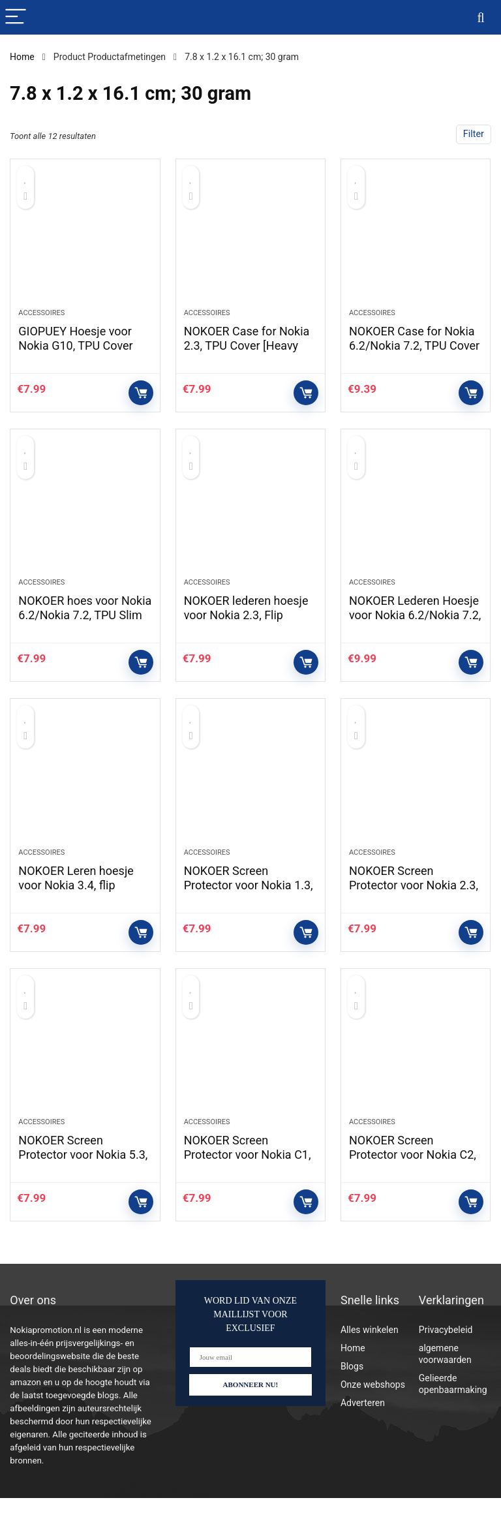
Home (22, 57)
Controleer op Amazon (141, 397)
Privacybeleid (446, 1346)
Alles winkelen (370, 1346)
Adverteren (363, 1420)
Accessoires (41, 317)
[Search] (480, 17)
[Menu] (15, 17)
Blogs (352, 1383)
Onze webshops (373, 1401)
